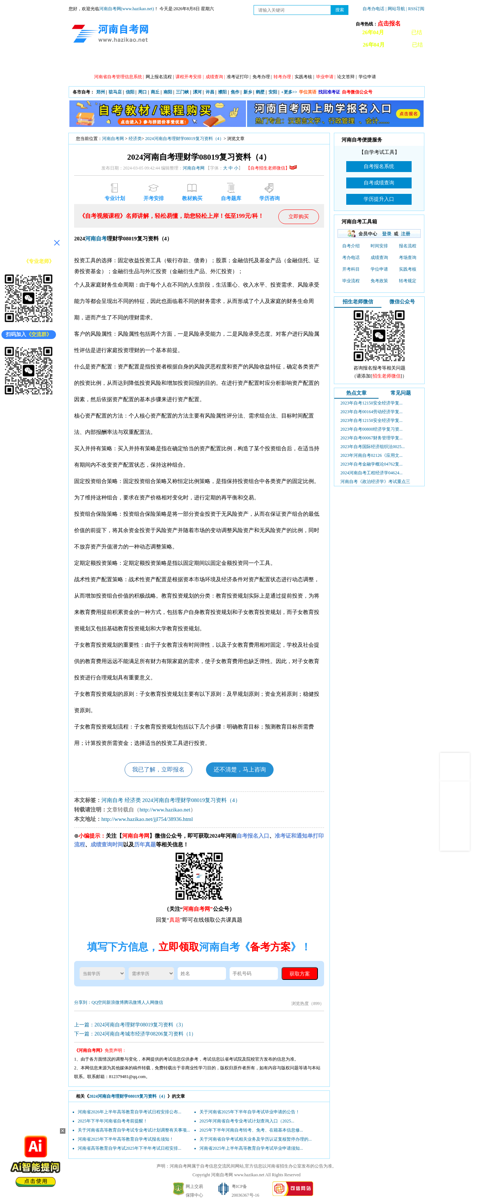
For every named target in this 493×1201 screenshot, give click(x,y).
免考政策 (379, 280)
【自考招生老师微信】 (271, 168)
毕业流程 (351, 280)
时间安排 (379, 245)
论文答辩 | (346, 76)
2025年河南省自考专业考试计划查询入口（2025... (246, 1121)
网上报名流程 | (160, 76)
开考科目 (351, 269)
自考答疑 (285, 62)
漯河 (197, 92)
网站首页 (89, 62)
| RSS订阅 (415, 8)
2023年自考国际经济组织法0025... (372, 446)
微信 (158, 1002)
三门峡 (182, 92)
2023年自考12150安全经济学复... (371, 403)
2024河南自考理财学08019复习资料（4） (184, 138)
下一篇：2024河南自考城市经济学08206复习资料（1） (135, 1034)
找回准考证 (329, 92)
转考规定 (407, 280)
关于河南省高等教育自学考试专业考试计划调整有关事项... (134, 1130)
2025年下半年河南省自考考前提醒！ (113, 1121)
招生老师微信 (358, 301)
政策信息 (121, 62)
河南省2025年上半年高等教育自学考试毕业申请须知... (251, 1148)
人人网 (147, 1002)
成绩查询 (379, 257)
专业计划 (219, 62)
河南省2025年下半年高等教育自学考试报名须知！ (126, 1139)
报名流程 (407, 245)
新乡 (247, 92)
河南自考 (96, 239)
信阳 (130, 92)
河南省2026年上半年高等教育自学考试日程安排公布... (129, 1111)
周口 (142, 92)
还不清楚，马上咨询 (240, 769)
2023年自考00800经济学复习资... (371, 429)
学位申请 (367, 76)
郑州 (100, 92)
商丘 (155, 92)
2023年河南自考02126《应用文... (371, 455)
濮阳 (222, 92)
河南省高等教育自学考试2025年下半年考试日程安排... (129, 1148)
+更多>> (289, 92)
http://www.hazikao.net (165, 810)
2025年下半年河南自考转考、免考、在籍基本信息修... (251, 1130)
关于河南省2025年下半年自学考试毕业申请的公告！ (249, 1111)
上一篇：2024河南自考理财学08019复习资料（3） (130, 1025)
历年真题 (317, 62)
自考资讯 (154, 62)
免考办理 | (262, 76)
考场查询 (407, 257)
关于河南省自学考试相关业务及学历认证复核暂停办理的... (255, 1139)
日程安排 (187, 62)
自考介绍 (351, 245)
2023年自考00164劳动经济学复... (371, 411)
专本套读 (252, 62)
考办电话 (351, 257)
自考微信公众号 (357, 92)
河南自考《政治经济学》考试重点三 (375, 481)
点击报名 (389, 23)
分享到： (83, 1002)
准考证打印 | (238, 76)
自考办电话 (373, 8)
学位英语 (307, 92)
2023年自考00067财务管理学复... (371, 437)
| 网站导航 (395, 8)
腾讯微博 (132, 1002)
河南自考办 (385, 62)
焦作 (235, 92)
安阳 (272, 92)
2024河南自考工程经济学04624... (371, 472)
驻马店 (115, 92)
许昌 (210, 92)
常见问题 (401, 393)
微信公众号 (402, 301)
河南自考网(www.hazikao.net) (126, 8)
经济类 (135, 138)
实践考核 (407, 269)
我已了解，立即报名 (158, 769)
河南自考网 (113, 138)
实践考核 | (304, 76)
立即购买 (298, 216)
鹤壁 (260, 92)
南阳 (167, 92)
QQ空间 (99, 1002)
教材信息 (350, 62)
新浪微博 (115, 1002)
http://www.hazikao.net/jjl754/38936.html (147, 819)
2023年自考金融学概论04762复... (371, 464)
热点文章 (356, 393)
